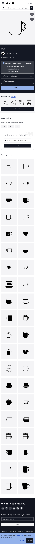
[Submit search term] (31, 8)
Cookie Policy (19, 535)
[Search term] (18, 8)
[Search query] (17, 140)
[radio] (17, 67)
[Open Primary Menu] (3, 3)
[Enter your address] (17, 519)
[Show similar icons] (32, 19)
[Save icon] (32, 14)
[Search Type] (4, 8)
